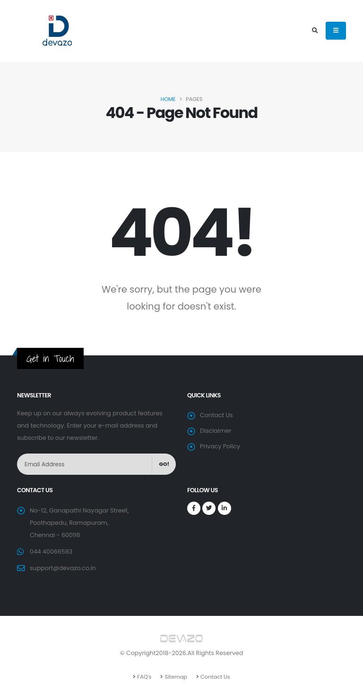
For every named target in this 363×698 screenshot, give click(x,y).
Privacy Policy (220, 446)
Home (168, 99)
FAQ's (143, 677)
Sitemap (175, 677)
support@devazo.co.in (63, 568)
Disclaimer (215, 431)
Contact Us (216, 415)
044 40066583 (51, 551)
